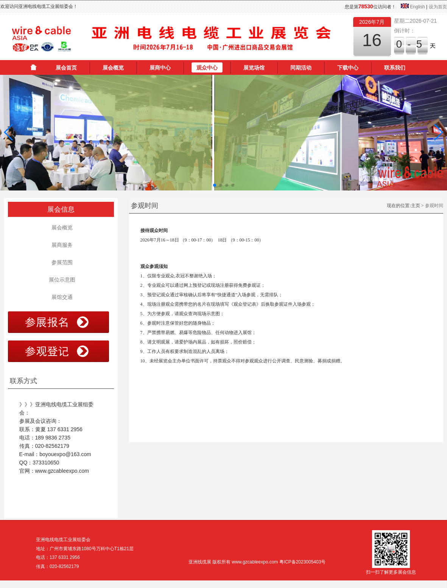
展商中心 (160, 68)
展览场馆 (254, 68)
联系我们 (394, 68)
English (417, 6)
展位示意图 (61, 280)
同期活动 (300, 68)
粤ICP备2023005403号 (302, 562)
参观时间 (434, 205)
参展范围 (61, 262)
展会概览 (113, 68)
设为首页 (438, 6)
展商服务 (61, 245)
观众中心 (207, 68)
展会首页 (66, 68)
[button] (9, 132)
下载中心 (347, 68)
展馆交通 (61, 297)
